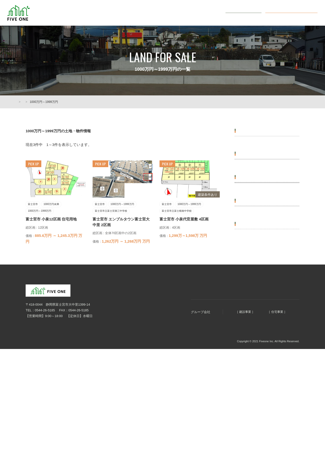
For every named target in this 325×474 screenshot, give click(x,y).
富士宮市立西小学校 (252, 260)
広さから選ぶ (248, 283)
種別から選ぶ (248, 330)
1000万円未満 (248, 176)
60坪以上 (244, 306)
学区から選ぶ (248, 212)
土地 (241, 341)
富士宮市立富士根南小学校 (257, 247)
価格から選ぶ (248, 165)
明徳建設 (215, 414)
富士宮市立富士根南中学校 (257, 235)
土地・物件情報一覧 (45, 102)
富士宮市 (244, 142)
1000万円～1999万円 (253, 189)
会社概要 (209, 13)
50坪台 (243, 294)
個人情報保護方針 (36, 443)
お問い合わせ (246, 12)
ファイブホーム (263, 414)
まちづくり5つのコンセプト (134, 13)
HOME (20, 102)
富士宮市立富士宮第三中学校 (259, 223)
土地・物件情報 (178, 13)
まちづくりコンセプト (176, 390)
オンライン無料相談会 (295, 12)
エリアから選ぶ (250, 131)
